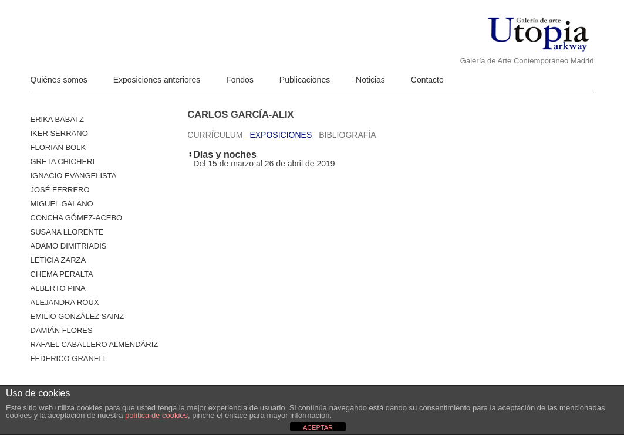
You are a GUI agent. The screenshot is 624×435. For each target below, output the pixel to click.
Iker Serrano (59, 133)
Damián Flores (62, 330)
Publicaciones (304, 79)
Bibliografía (347, 135)
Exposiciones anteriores (157, 79)
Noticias (370, 79)
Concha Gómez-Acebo (77, 217)
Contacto (427, 79)
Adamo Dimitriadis (69, 246)
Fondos (240, 79)
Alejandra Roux (65, 302)
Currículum (214, 135)
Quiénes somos (59, 79)
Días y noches (225, 154)
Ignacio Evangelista (74, 175)
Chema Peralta (62, 274)
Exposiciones (280, 135)
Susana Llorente (67, 231)
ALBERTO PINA (58, 288)
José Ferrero (60, 189)
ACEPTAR (318, 427)
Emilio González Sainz (77, 316)
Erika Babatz (58, 119)
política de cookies (156, 415)
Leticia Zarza (58, 260)
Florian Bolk (58, 147)
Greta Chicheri (63, 161)
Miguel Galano (62, 203)
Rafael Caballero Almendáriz (94, 344)
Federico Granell (69, 358)
